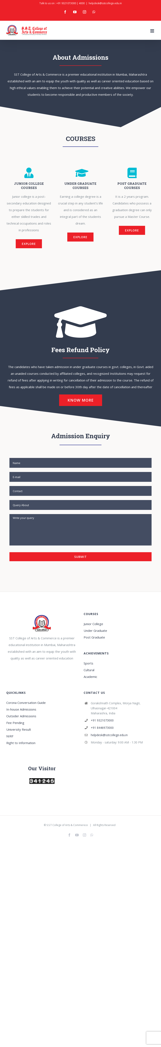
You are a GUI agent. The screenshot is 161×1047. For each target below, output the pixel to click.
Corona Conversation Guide (26, 703)
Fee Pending (15, 723)
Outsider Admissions (21, 716)
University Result (18, 729)
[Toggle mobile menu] (152, 31)
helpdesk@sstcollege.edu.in (105, 3)
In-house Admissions (21, 709)
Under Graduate (95, 630)
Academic (90, 677)
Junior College (93, 624)
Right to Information (20, 743)
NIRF (9, 736)
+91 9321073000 (66, 3)
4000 (82, 3)
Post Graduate (94, 637)
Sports (88, 663)
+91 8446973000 (102, 728)
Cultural (89, 670)
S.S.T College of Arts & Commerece (67, 825)
